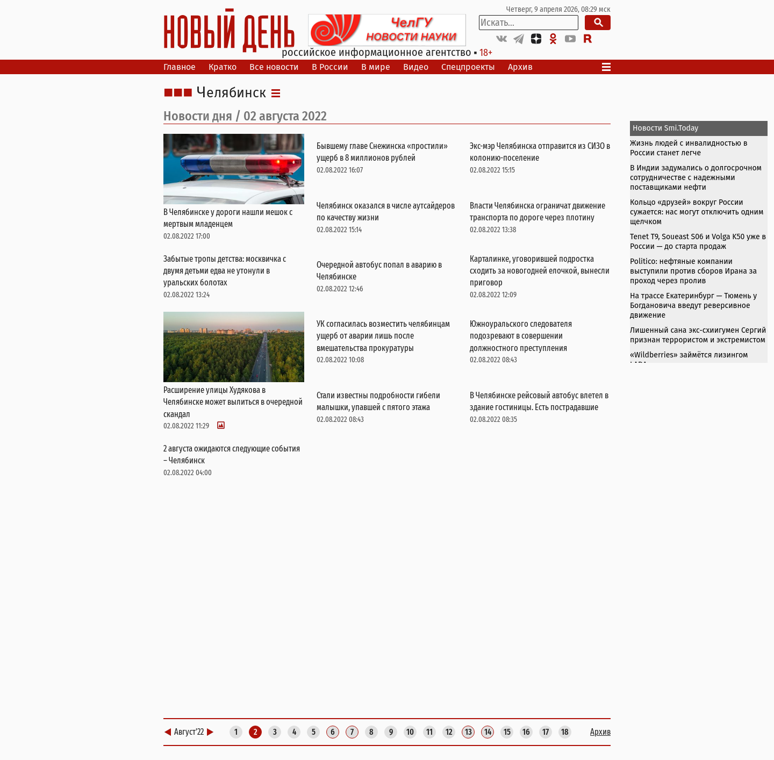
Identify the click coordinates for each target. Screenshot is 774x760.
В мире (375, 67)
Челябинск (231, 93)
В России (330, 67)
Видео (415, 67)
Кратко (222, 67)
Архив (520, 67)
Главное (179, 67)
